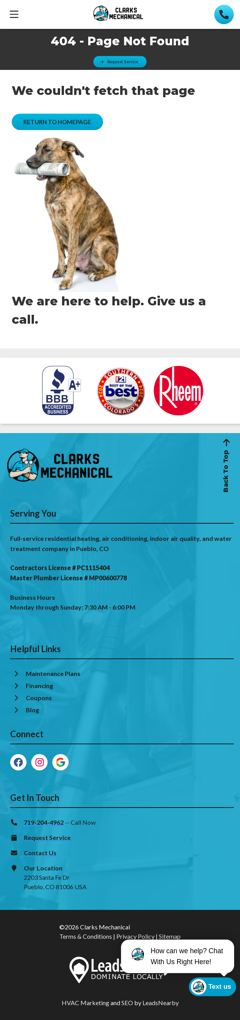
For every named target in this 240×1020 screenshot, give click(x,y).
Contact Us (40, 852)
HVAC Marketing (85, 1002)
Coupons (39, 697)
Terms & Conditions (85, 936)
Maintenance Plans (54, 673)
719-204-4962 (44, 822)
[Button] (119, 61)
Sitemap (170, 936)
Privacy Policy (135, 936)
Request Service (47, 837)
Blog (33, 709)
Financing (40, 685)
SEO (127, 1002)
